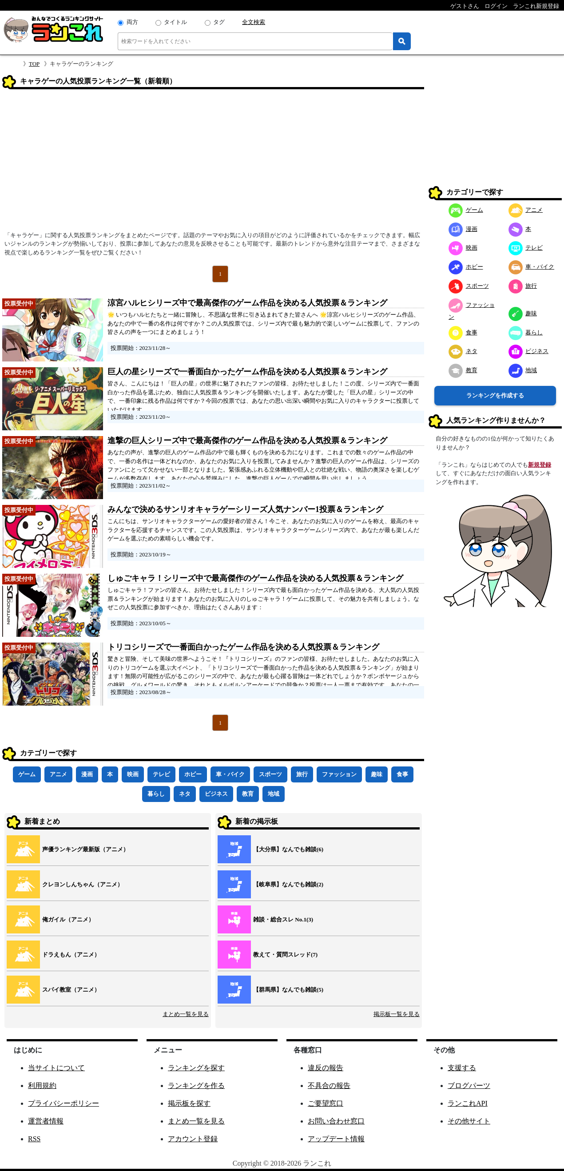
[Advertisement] (213, 163)
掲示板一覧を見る (396, 1014)
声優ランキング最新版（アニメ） (85, 849)
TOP (34, 63)
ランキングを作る (196, 1085)
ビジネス (216, 793)
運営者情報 (46, 1121)
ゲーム (27, 774)
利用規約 (42, 1085)
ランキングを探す (196, 1068)
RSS (34, 1139)
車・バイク (230, 774)
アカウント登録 (193, 1139)
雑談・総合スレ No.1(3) (283, 919)
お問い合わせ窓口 (336, 1121)
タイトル (175, 22)
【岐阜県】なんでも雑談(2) (288, 884)
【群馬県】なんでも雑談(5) (288, 989)
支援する (462, 1068)
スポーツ (270, 774)
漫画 (87, 774)
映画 (133, 774)
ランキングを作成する (495, 395)
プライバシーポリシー (63, 1103)
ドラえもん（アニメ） (71, 954)
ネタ (185, 793)
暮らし (156, 793)
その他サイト (469, 1121)
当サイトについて (56, 1068)
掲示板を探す (189, 1103)
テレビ (161, 774)
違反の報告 (325, 1068)
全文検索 (253, 22)
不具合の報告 (329, 1085)
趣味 (376, 774)
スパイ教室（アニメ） (71, 989)
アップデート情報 (336, 1139)
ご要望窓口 (325, 1103)
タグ (219, 22)
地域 (273, 793)
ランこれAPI (468, 1103)
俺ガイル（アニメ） (68, 919)
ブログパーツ (469, 1085)
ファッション (339, 774)
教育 (248, 793)
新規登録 (539, 464)
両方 (132, 22)
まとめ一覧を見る (186, 1014)
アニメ (58, 774)
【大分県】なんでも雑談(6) (288, 849)
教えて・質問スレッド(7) (285, 954)
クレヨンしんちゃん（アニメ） (82, 884)
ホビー (193, 774)
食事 (402, 774)
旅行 (302, 774)
